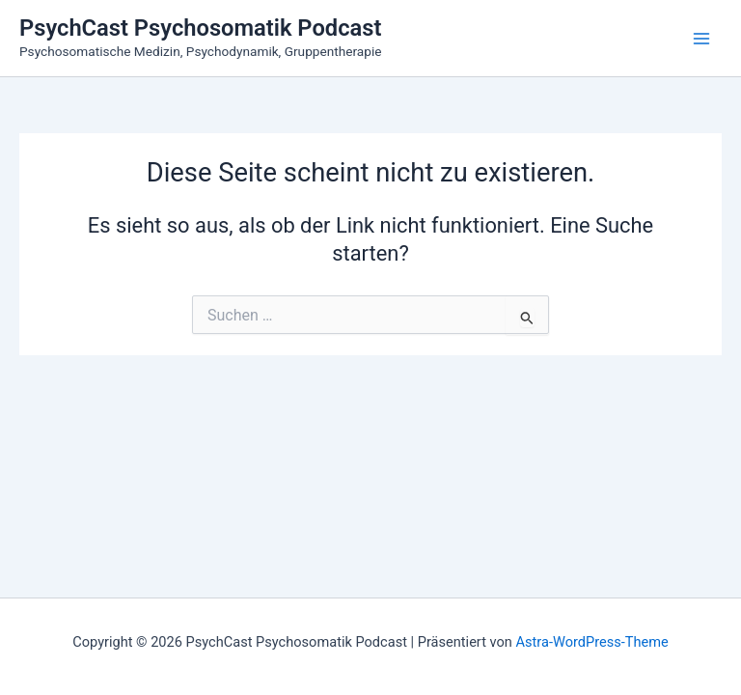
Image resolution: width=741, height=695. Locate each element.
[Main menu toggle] (701, 38)
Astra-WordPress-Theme (592, 642)
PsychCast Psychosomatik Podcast (200, 28)
